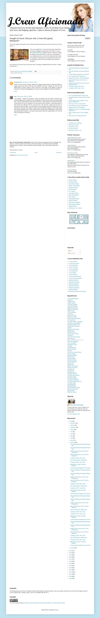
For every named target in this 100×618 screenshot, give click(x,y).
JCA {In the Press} (73, 128)
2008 (70, 578)
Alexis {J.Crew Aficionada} (76, 405)
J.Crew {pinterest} (73, 271)
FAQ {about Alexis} (73, 126)
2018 (70, 557)
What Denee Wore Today (73, 387)
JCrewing (69, 346)
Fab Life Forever (71, 332)
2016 (70, 561)
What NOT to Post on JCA (75, 130)
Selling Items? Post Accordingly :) (77, 107)
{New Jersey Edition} (74, 195)
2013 (70, 567)
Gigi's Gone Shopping (72, 341)
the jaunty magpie (71, 377)
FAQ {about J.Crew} (74, 124)
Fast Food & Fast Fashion (73, 337)
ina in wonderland (71, 343)
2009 (70, 576)
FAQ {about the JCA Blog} (75, 123)
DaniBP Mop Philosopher (73, 326)
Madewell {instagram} (74, 287)
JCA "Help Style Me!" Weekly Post (77, 76)
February (72, 442)
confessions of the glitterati (73, 323)
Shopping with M (71, 372)
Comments (71, 253)
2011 (70, 572)
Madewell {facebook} (74, 285)
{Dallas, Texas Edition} (74, 185)
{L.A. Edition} (72, 191)
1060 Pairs (70, 300)
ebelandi (69, 327)
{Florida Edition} (73, 189)
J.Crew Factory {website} (75, 276)
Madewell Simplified (72, 355)
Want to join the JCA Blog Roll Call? (77, 115)
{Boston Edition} (73, 180)
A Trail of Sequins (71, 312)
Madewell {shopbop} (74, 284)
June (71, 433)
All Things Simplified (72, 304)
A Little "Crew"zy (71, 303)
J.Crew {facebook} (73, 265)
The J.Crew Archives (72, 378)
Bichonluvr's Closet (72, 317)
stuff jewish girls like (72, 373)
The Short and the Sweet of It (74, 381)
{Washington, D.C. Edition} (75, 208)
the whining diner (71, 384)
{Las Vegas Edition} (73, 193)
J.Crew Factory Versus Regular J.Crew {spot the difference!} (78, 101)
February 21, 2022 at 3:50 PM (30, 82)
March (72, 440)
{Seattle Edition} (73, 206)
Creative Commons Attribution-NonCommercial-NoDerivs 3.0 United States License (44, 603)
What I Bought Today (72, 389)
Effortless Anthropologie (73, 329)
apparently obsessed (72, 307)
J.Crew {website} (73, 261)
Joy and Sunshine (71, 349)
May (71, 436)
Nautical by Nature (72, 360)
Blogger (56, 610)
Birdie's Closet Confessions (74, 318)
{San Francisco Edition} (74, 204)
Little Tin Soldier (71, 353)
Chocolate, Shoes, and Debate (74, 321)
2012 (70, 570)
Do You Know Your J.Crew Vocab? (77, 103)
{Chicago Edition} (73, 182)
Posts (70, 250)
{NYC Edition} (72, 197)
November (73, 423)
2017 (70, 559)
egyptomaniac (70, 330)
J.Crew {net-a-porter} (74, 263)
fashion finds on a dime (73, 333)
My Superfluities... (71, 358)
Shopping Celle (18, 82)
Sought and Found (18, 72)
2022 (70, 421)
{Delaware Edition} (73, 187)
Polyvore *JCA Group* (72, 366)
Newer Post (13, 152)
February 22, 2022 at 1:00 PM (24, 96)
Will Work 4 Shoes (71, 392)
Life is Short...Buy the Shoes (74, 352)
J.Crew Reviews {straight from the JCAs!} (79, 74)
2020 (70, 552)
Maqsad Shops (71, 357)
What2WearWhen (71, 386)
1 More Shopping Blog (72, 298)
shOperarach (70, 370)
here (71, 142)
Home (36, 152)
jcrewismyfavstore (71, 347)
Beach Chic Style (71, 315)
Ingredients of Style (72, 344)
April (71, 438)
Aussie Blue (70, 314)
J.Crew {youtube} (73, 274)
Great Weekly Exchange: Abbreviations (78, 105)
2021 (70, 550)
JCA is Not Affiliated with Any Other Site (78, 95)
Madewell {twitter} (73, 289)
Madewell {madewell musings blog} (77, 291)
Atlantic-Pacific (71, 310)
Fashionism (70, 335)
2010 (70, 574)
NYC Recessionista (72, 361)
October (72, 425)
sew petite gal (70, 369)
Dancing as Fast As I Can (73, 324)
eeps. (15, 96)
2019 (70, 555)
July (71, 431)
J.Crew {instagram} (73, 269)
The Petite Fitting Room (73, 380)
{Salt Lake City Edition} (74, 202)
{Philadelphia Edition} (74, 198)
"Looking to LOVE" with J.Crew (76, 86)
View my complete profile (73, 414)
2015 (70, 563)
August (72, 429)
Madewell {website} (73, 280)
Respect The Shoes (72, 367)
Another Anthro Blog (72, 306)
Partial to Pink (70, 363)
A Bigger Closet (71, 301)
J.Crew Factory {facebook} (75, 278)
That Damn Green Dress (73, 375)
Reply (15, 91)
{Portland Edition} (73, 200)
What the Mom (71, 390)
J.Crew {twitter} (72, 272)
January (72, 548)
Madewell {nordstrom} (74, 282)
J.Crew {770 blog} (73, 267)
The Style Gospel (71, 383)
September (73, 427)
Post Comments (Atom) (22, 155)
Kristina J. (69, 350)
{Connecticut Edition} (74, 184)
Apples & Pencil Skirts (72, 309)
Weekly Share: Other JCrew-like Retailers (79, 78)
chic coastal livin (71, 320)
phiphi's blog (70, 364)
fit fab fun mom (71, 338)
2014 (70, 565)
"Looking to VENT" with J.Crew (76, 88)
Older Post (59, 152)
